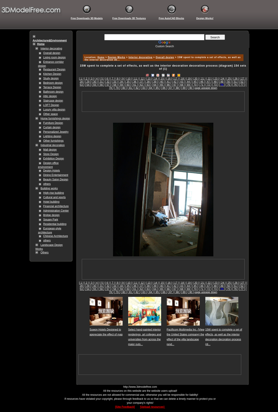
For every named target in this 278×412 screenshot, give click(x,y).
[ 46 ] (202, 81)
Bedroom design (53, 82)
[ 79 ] (117, 88)
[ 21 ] (203, 78)
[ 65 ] (162, 84)
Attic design (50, 96)
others (47, 184)
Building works (49, 188)
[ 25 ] (229, 78)
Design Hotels (51, 170)
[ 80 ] (124, 88)
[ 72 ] (209, 84)
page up (199, 88)
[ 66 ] (168, 84)
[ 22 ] (209, 78)
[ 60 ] (128, 84)
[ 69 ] (188, 84)
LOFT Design (51, 105)
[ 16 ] (169, 78)
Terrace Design (52, 87)
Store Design (51, 154)
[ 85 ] (157, 88)
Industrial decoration (53, 145)
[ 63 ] (148, 84)
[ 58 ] (115, 84)
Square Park (50, 219)
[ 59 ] (121, 84)
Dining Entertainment (55, 175)
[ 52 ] (242, 81)
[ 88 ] (177, 88)
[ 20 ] (196, 78)
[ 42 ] (175, 81)
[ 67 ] (175, 84)
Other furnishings (53, 140)
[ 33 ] (115, 81)
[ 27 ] (243, 78)
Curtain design (51, 127)
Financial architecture (56, 206)
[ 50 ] (229, 81)
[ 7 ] (112, 78)
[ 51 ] (235, 81)
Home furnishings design (55, 118)
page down (210, 88)
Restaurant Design (54, 69)
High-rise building (53, 192)
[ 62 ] (141, 84)
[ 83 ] (144, 88)
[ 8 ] (117, 78)
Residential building (54, 224)
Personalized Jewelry (55, 131)
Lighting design (52, 136)
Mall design (50, 149)
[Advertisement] (162, 49)
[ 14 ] (156, 78)
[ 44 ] (188, 81)
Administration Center (56, 210)
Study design (51, 78)
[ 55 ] (95, 84)
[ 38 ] (148, 81)
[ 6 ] (107, 78)
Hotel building (51, 201)
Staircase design (53, 100)
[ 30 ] (95, 81)
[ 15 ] (162, 78)
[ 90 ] (191, 88)
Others (45, 252)
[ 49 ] (222, 81)
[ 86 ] (164, 88)
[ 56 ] (101, 84)
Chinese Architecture (55, 236)
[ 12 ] (142, 78)
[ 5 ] (102, 78)
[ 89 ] (184, 88)
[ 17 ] (176, 78)
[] (222, 84)
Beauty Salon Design (55, 179)
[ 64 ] (155, 84)
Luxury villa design (54, 109)
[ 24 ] (223, 78)
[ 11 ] (136, 78)
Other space (50, 114)
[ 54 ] (88, 84)
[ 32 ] (108, 81)
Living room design (54, 57)
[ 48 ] (215, 81)
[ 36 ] (135, 81)
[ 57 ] (108, 84)
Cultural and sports (54, 197)
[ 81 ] (131, 88)
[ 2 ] (86, 78)
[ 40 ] (162, 81)
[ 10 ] (129, 78)
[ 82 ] (137, 88)
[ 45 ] (195, 81)
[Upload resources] (152, 406)
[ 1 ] (81, 78)
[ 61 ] (135, 84)
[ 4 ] (97, 78)
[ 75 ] (229, 84)
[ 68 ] (182, 84)
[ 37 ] (141, 81)
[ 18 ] (182, 78)
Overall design (51, 53)
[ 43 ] (182, 81)
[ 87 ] (171, 88)
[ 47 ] (209, 81)
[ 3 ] (91, 78)
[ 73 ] (215, 84)
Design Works (116, 57)
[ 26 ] (236, 78)
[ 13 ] (149, 78)
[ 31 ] (101, 81)
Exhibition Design (53, 158)
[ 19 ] (189, 78)
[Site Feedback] (125, 406)
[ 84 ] (151, 88)
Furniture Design (53, 122)
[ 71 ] (202, 84)
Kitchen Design (52, 73)
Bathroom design (53, 91)
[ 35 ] (128, 81)
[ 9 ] (123, 78)
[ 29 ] (88, 81)
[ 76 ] (235, 84)
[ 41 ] (168, 81)
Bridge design (51, 215)
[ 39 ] (155, 81)
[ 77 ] (242, 84)
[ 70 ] (195, 84)
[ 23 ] (216, 78)
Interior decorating (51, 48)
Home (101, 57)
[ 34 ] (121, 81)
